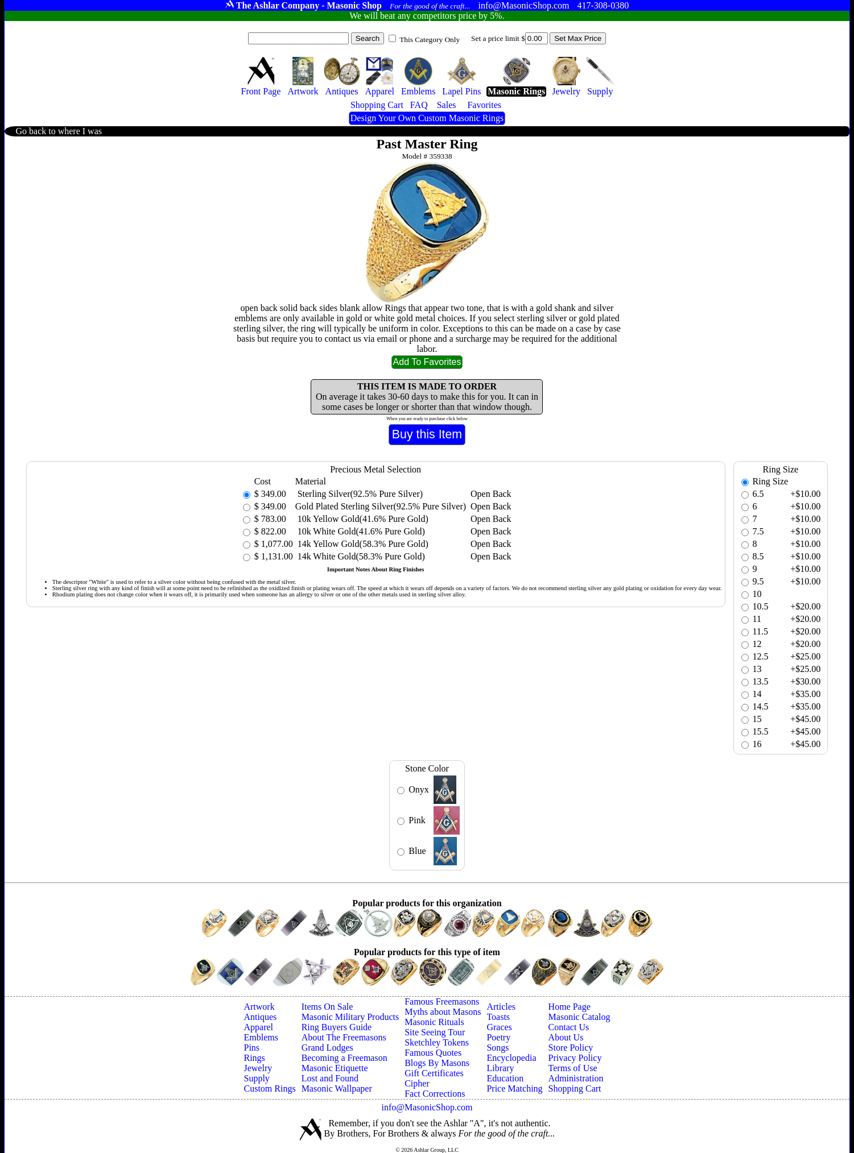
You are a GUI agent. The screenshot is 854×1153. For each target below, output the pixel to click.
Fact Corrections (435, 1093)
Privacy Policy (575, 1058)
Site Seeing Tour (435, 1032)
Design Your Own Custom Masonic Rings (427, 118)
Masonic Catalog (579, 1017)
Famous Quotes (433, 1052)
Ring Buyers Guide (337, 1027)
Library (500, 1068)
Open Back (491, 494)
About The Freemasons (344, 1037)
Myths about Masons (443, 1012)
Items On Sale (327, 1006)
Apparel (258, 1027)
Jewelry (258, 1068)
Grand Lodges (327, 1047)
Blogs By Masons (437, 1063)
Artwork (259, 1006)
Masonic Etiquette (335, 1068)
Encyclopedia (511, 1058)
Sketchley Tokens (437, 1042)
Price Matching (514, 1088)
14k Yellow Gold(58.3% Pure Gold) (361, 544)
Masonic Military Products (350, 1017)
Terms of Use (572, 1068)
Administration (576, 1078)
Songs (497, 1047)
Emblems (261, 1037)
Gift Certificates (434, 1073)
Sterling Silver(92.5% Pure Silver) (359, 494)
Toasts (498, 1017)
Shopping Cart (574, 1088)
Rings (254, 1058)
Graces (498, 1027)
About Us (566, 1037)
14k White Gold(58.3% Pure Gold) (360, 556)
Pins (251, 1047)
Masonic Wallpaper (337, 1088)
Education (504, 1078)
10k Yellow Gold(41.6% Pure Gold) (361, 519)
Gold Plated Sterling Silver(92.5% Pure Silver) (380, 506)
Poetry (498, 1037)
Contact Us (568, 1027)
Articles (500, 1006)
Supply (256, 1078)
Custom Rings (269, 1088)
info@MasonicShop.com (426, 1107)
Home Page (569, 1006)
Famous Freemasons (442, 1001)
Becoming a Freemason (344, 1058)
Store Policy (570, 1047)
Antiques (260, 1017)
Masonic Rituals (434, 1022)
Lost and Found (330, 1078)
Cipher (417, 1083)
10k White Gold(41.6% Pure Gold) (360, 531)
